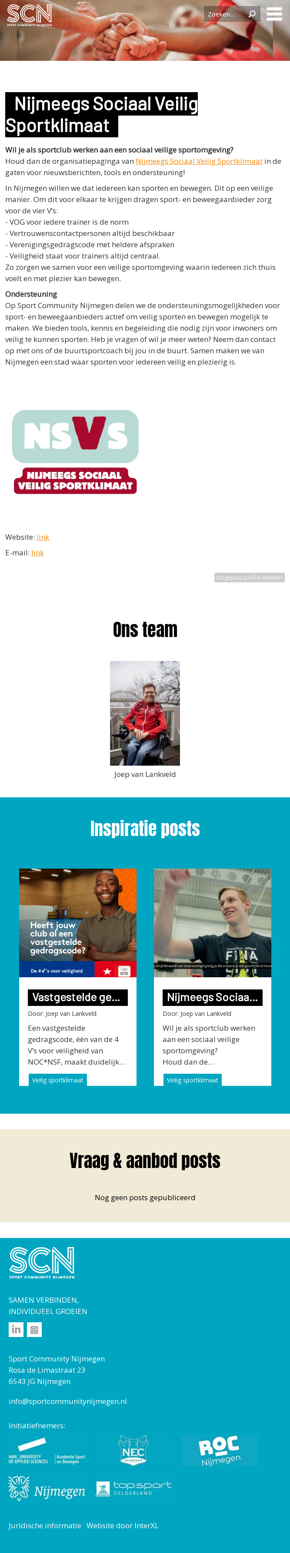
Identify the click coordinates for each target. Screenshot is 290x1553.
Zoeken (251, 14)
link (43, 537)
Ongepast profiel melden (250, 577)
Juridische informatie (45, 1525)
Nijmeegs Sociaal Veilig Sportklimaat (199, 161)
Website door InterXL (123, 1525)
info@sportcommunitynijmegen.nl (68, 1401)
